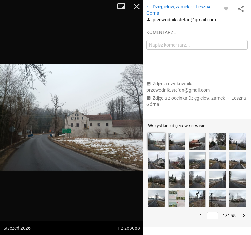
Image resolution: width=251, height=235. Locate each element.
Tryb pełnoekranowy (123, 6)
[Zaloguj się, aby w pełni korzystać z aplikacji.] (226, 8)
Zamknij (136, 6)
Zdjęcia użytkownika (178, 87)
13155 (229, 215)
